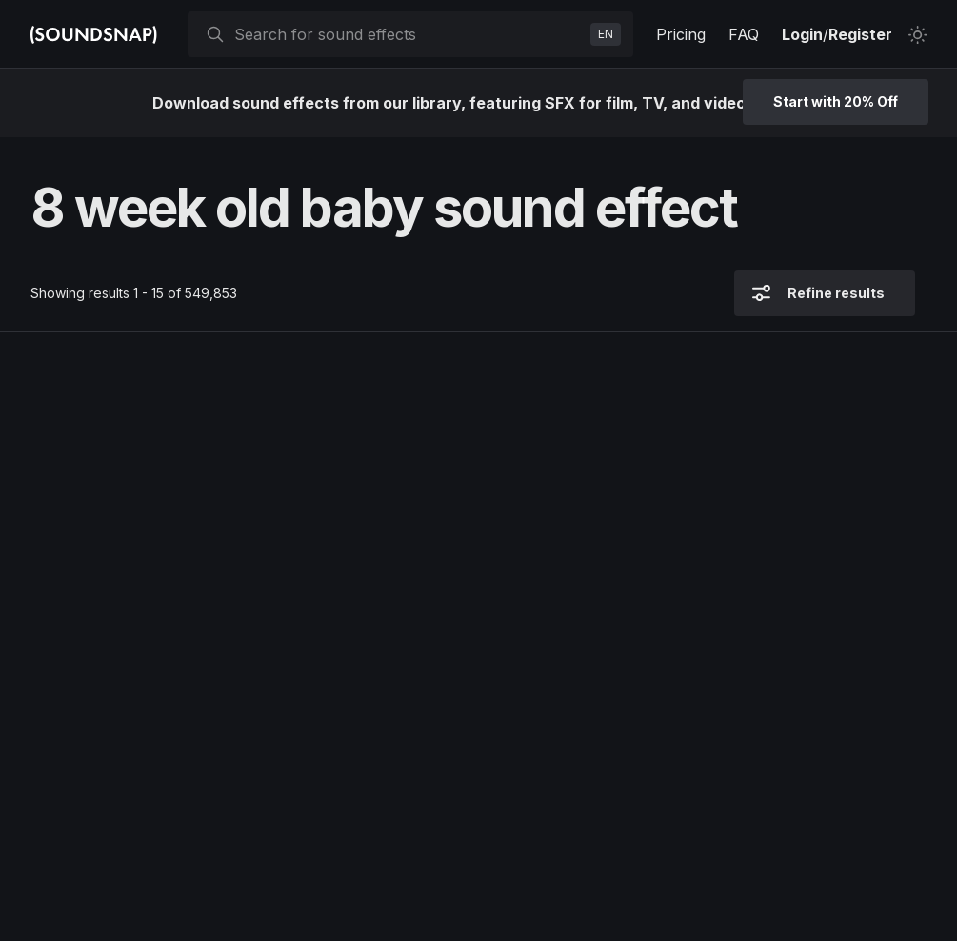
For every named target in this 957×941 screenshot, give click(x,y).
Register (860, 34)
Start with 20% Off (835, 101)
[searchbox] (408, 34)
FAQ (743, 34)
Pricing (681, 34)
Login (802, 34)
